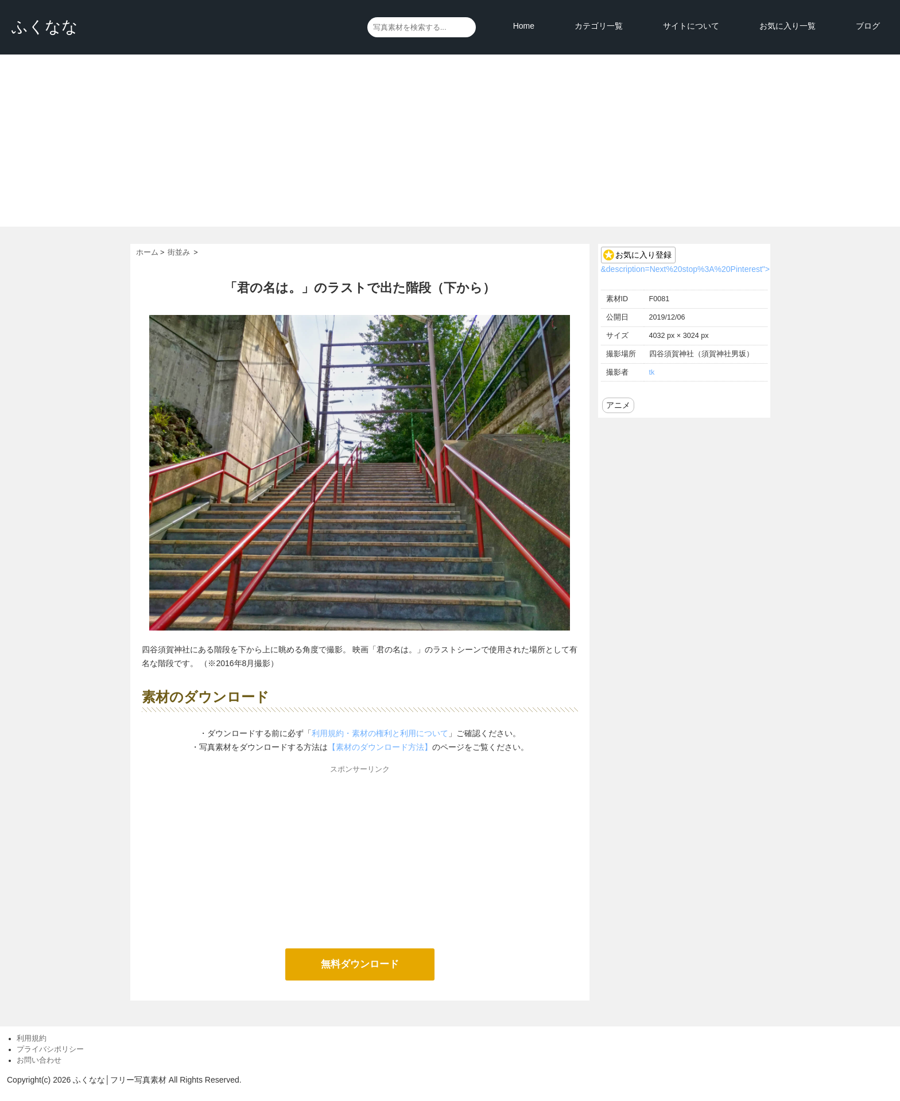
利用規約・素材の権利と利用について (380, 733)
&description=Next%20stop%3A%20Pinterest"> (685, 269)
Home (523, 25)
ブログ (868, 25)
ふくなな (44, 27)
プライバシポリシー (50, 1049)
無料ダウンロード (360, 964)
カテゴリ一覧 (599, 25)
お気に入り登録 (643, 254)
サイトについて (691, 25)
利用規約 (31, 1038)
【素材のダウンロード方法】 (380, 747)
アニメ (618, 405)
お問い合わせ (39, 1060)
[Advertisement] (450, 140)
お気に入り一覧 (787, 25)
